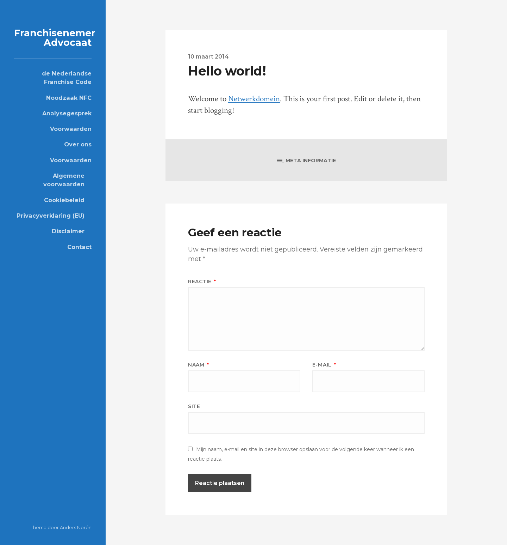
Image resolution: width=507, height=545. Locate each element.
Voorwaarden (71, 128)
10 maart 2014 (208, 56)
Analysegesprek (67, 113)
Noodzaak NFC (69, 97)
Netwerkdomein (254, 99)
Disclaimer (68, 231)
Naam (198, 365)
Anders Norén (76, 527)
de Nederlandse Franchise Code (67, 77)
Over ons (78, 144)
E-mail (324, 365)
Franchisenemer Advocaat (54, 37)
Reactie (202, 281)
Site (194, 406)
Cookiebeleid (64, 200)
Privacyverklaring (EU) (50, 215)
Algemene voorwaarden (63, 180)
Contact (79, 246)
